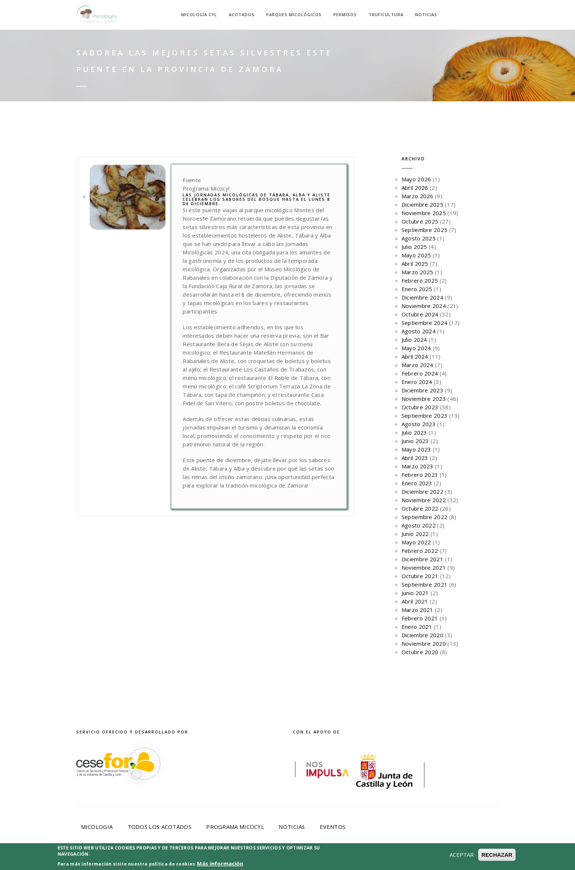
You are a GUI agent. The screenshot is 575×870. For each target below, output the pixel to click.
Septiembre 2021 (425, 584)
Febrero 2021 (420, 618)
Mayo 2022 (416, 542)
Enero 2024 (417, 381)
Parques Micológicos (294, 14)
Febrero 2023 (420, 474)
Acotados (241, 14)
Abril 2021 (415, 601)
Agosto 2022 (419, 525)
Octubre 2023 (420, 407)
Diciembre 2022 (422, 491)
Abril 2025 (415, 263)
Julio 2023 (414, 432)
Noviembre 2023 (424, 398)
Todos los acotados (159, 826)
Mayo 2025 (416, 255)
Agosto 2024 (419, 331)
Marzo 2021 (417, 609)
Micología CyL (199, 14)
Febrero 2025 (420, 280)
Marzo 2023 (417, 466)
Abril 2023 (415, 457)
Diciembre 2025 (422, 204)
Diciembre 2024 (422, 297)
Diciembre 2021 (422, 559)
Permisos (345, 14)
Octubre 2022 (420, 508)
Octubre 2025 (420, 221)
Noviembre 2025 (424, 213)
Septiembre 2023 (425, 415)
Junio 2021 (415, 593)
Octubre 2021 (420, 576)
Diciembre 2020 (422, 635)
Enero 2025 (417, 289)
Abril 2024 (415, 356)
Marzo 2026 (417, 196)
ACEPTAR (462, 865)
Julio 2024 (414, 339)
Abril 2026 (415, 187)
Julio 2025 (414, 246)
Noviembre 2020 (424, 643)
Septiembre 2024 (425, 322)
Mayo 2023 (416, 449)
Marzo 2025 (417, 272)
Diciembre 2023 (422, 390)
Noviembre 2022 (424, 500)
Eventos (332, 826)
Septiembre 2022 (425, 517)
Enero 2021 (417, 626)
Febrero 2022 (420, 550)
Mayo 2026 (416, 179)
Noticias (426, 14)
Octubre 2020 (420, 652)
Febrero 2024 (420, 373)
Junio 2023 (415, 441)
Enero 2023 (417, 483)
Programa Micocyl (235, 826)
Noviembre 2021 (424, 567)
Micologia (97, 826)
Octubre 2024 (420, 314)
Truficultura (386, 14)
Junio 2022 (415, 533)
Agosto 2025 (419, 238)
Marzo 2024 (417, 365)
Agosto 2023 (419, 424)
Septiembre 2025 (425, 229)
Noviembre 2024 (424, 305)
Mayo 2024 (416, 348)
